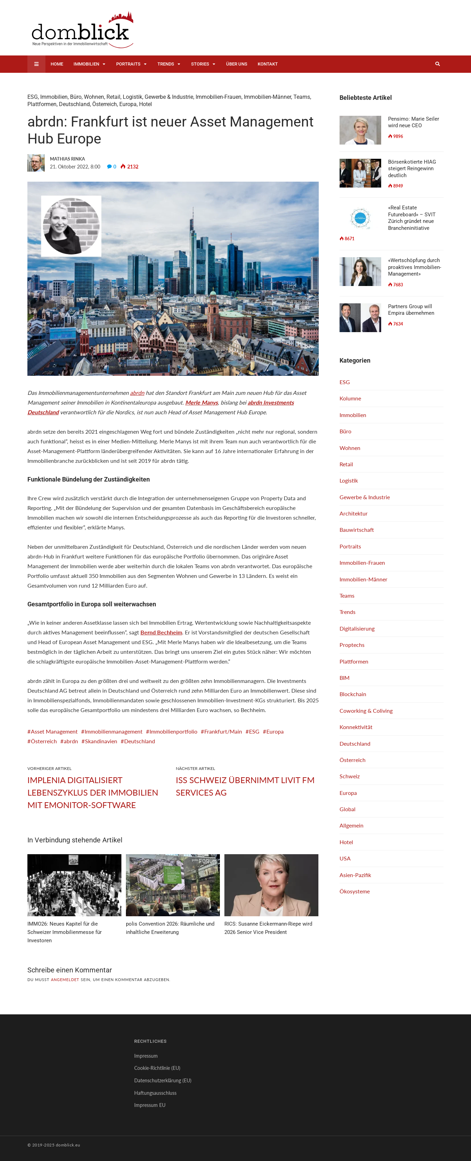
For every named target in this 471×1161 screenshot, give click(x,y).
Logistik (132, 97)
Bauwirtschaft (357, 529)
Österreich (104, 104)
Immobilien (86, 64)
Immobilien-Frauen (218, 97)
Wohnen (94, 97)
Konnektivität (356, 727)
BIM (345, 677)
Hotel (145, 104)
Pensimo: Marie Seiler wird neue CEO (413, 122)
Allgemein (351, 825)
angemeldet (65, 979)
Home (57, 64)
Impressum (146, 1056)
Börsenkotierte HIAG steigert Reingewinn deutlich (412, 169)
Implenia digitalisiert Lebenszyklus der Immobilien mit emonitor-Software (92, 792)
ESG (32, 97)
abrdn (137, 392)
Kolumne (350, 398)
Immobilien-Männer (267, 97)
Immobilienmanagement (114, 731)
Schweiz (350, 776)
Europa (128, 104)
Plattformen (42, 104)
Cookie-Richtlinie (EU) (157, 1068)
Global (348, 809)
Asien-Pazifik (355, 875)
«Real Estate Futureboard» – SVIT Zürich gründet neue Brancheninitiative (412, 218)
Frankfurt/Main (223, 731)
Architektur (354, 513)
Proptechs (352, 644)
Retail (113, 97)
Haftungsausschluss (155, 1093)
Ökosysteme (355, 891)
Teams (301, 97)
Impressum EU (149, 1105)
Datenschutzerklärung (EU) (162, 1080)
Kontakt (268, 64)
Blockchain (353, 694)
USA (345, 858)
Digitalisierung (357, 628)
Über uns (236, 64)
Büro (76, 97)
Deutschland (74, 104)
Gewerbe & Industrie (169, 97)
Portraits (128, 64)
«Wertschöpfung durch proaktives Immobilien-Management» (414, 267)
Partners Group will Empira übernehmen (411, 310)
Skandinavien (101, 741)
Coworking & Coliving (366, 710)
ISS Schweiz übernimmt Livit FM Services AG (245, 786)
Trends (165, 64)
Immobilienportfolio (173, 731)
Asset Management (54, 731)
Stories (200, 64)
